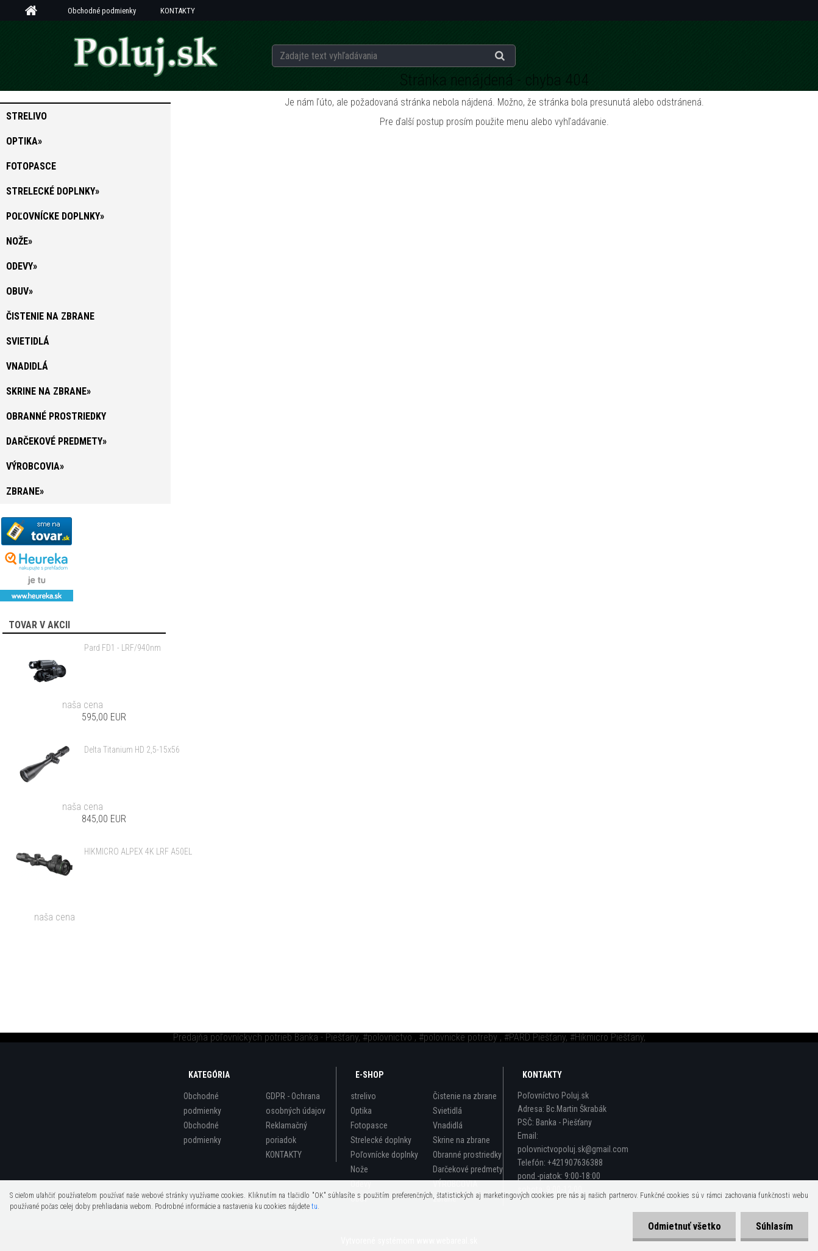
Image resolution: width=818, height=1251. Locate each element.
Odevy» (21, 266)
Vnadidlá (27, 366)
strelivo (26, 116)
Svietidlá (27, 341)
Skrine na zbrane (461, 1140)
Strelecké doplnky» (52, 191)
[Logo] (145, 55)
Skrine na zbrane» (48, 391)
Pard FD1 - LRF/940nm (122, 648)
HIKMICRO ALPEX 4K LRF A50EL (138, 851)
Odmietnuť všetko (683, 1226)
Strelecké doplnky (380, 1140)
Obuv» (19, 291)
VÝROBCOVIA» (35, 466)
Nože (359, 1169)
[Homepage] (35, 11)
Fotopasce (31, 166)
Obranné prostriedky (56, 416)
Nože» (19, 241)
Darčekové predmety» (56, 441)
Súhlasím (774, 1226)
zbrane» (25, 491)
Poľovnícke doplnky (384, 1155)
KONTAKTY (177, 10)
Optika (361, 1111)
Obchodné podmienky (102, 10)
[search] (514, 56)
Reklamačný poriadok (286, 1132)
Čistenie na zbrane (50, 316)
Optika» (24, 141)
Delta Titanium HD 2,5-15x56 (132, 750)
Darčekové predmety (468, 1169)
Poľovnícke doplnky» (55, 216)
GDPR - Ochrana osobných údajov (295, 1103)
